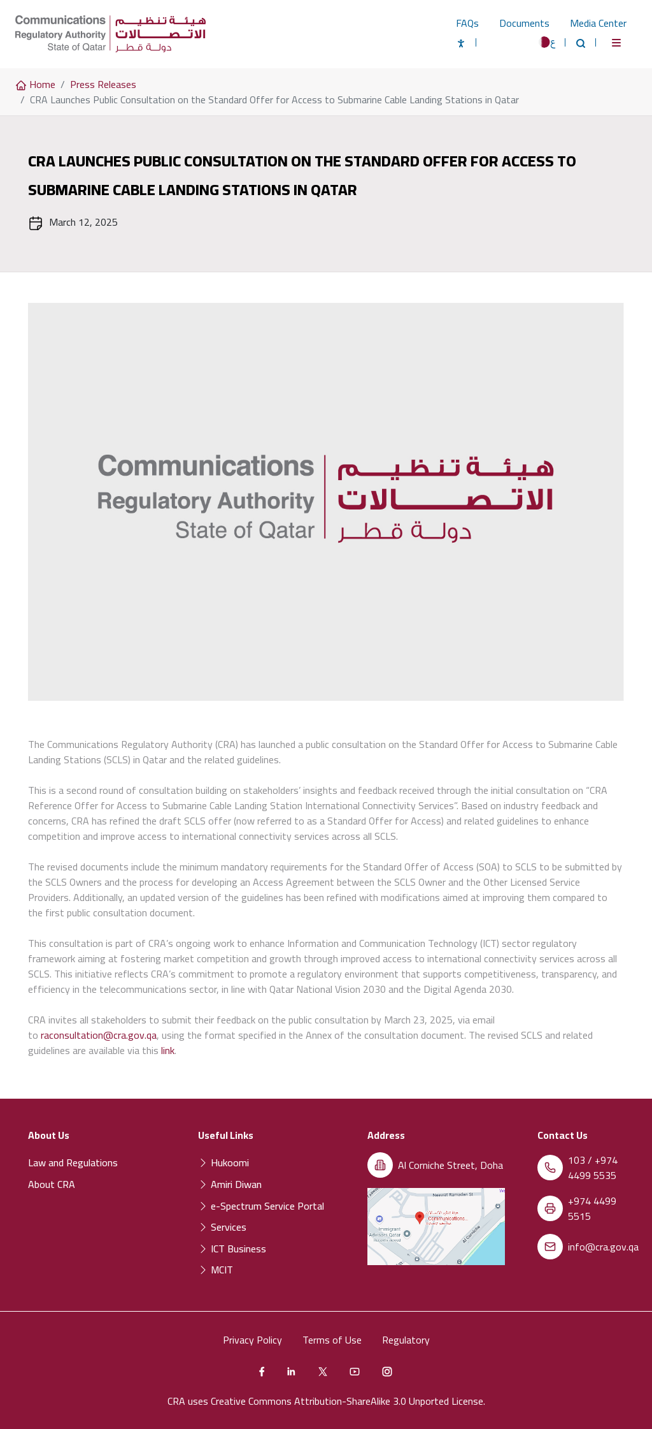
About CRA (51, 1184)
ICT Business (232, 1248)
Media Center (598, 23)
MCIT (215, 1269)
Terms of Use (332, 1339)
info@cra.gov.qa (603, 1246)
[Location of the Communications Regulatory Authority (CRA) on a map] (436, 1227)
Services (222, 1226)
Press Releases (103, 84)
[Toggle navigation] (616, 43)
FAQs (467, 23)
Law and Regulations (73, 1162)
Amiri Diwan (230, 1184)
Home (35, 84)
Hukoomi (223, 1162)
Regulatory (406, 1339)
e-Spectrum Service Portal (261, 1205)
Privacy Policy (252, 1339)
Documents (524, 23)
